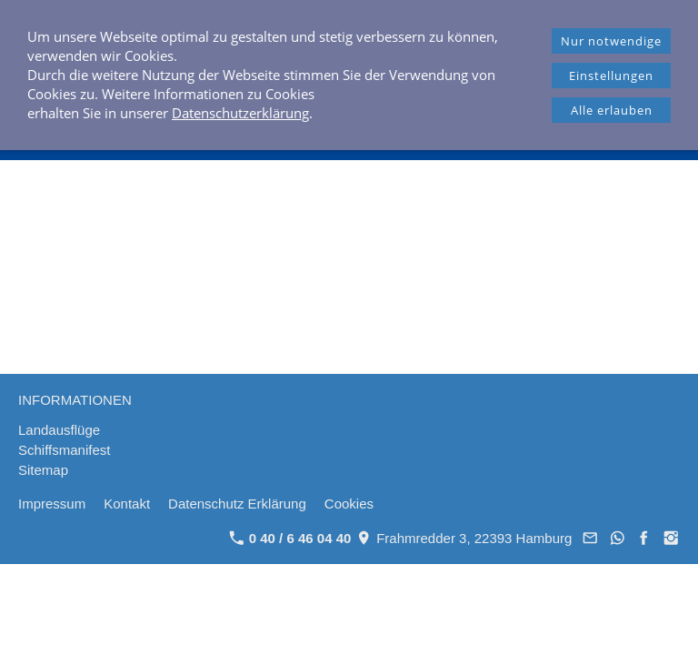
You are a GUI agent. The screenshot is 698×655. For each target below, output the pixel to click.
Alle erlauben (612, 110)
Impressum (51, 503)
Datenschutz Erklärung (237, 503)
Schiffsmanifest (64, 450)
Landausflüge (59, 430)
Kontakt (127, 503)
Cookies (349, 503)
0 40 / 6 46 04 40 (290, 538)
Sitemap (43, 470)
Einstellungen (611, 75)
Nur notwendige (611, 41)
